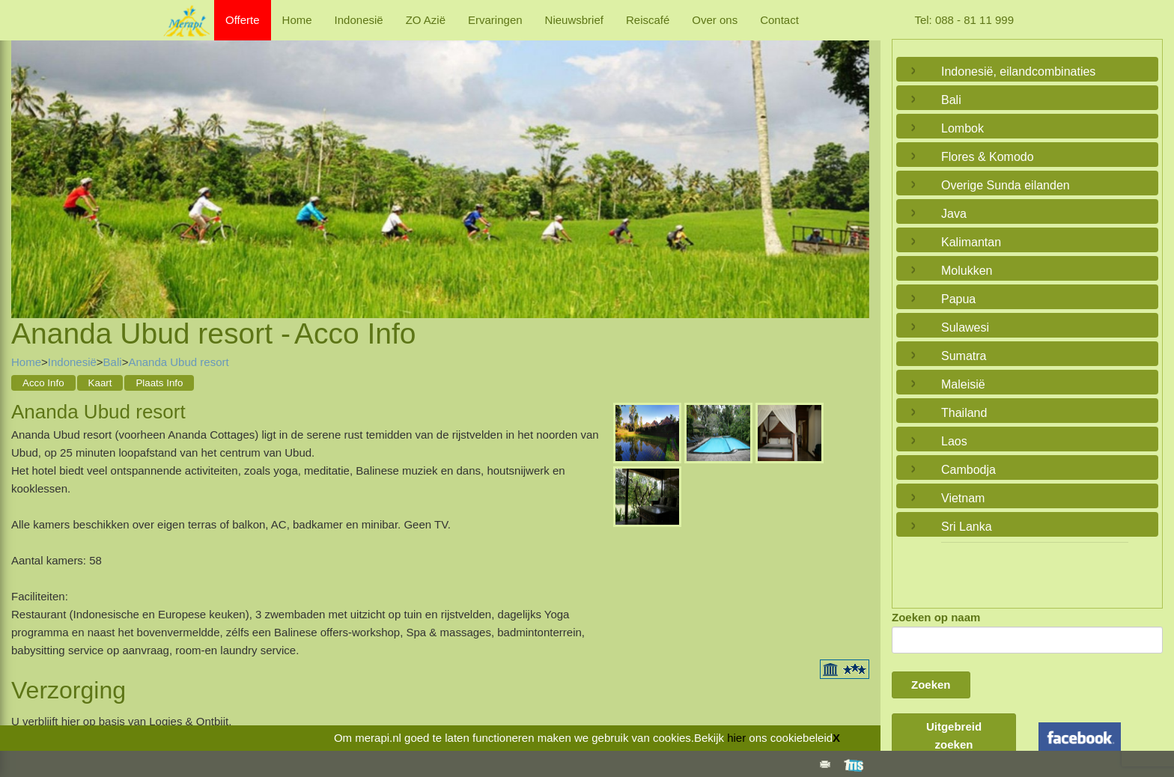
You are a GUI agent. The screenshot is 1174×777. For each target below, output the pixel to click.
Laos (954, 441)
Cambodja (968, 469)
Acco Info (43, 382)
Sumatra (963, 356)
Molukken (966, 270)
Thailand (964, 412)
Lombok (962, 128)
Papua (958, 299)
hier (736, 737)
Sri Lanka (966, 526)
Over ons (714, 19)
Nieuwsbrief (574, 19)
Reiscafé (647, 19)
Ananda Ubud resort (178, 362)
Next (854, 161)
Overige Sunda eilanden (1005, 185)
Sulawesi (965, 327)
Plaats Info (159, 382)
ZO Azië (425, 19)
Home (297, 19)
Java (954, 213)
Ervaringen (495, 19)
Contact (779, 19)
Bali (112, 362)
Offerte (242, 19)
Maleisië (963, 384)
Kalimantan (971, 242)
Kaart (100, 382)
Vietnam (963, 498)
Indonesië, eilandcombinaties (1018, 71)
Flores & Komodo (987, 156)
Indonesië (359, 19)
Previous (26, 161)
